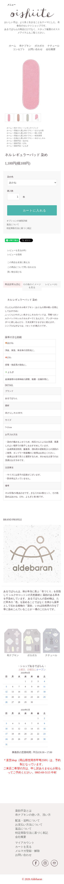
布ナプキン (25, 45)
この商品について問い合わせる (19, 267)
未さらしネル (40, 138)
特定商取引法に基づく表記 (19, 228)
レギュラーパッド (31, 128)
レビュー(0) (51, 284)
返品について (13, 224)
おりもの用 (39, 130)
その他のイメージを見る (32, 286)
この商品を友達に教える (16, 262)
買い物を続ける (12, 272)
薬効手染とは (23, 810)
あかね (25, 141)
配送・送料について (27, 820)
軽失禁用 (38, 136)
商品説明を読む (13, 284)
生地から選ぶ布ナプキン (23, 138)
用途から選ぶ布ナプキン (23, 130)
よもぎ (25, 146)
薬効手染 (17, 141)
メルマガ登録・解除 (27, 850)
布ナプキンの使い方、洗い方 (33, 814)
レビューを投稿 (12, 254)
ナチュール (53, 45)
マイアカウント (24, 842)
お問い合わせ (35, 49)
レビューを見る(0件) (14, 250)
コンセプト (19, 49)
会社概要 (50, 49)
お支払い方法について (28, 824)
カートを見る (23, 846)
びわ (24, 143)
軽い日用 (38, 133)
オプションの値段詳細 (17, 221)
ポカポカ (39, 45)
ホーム (12, 45)
